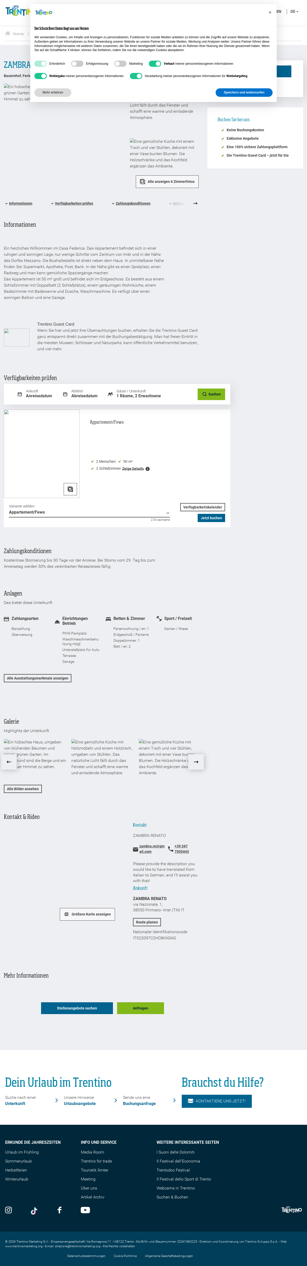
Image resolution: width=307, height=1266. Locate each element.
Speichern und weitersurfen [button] (244, 92)
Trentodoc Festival (173, 1170)
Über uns (89, 1188)
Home (14, 33)
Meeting (88, 1179)
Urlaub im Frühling (22, 1152)
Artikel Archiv (92, 1197)
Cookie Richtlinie (125, 1256)
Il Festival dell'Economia (178, 1161)
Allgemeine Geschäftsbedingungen (169, 1256)
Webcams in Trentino (176, 1188)
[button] (270, 12)
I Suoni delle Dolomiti (176, 1152)
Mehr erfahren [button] (53, 92)
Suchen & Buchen (172, 1197)
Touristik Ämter (94, 1170)
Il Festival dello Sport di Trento (184, 1179)
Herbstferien (16, 1170)
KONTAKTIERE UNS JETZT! (217, 1101)
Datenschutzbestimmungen (86, 1256)
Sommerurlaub (18, 1161)
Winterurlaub (16, 1179)
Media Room (92, 1152)
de (294, 11)
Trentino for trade (96, 1161)
